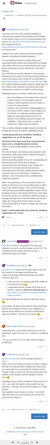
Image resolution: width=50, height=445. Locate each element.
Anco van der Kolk (14, 326)
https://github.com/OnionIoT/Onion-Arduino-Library (23, 47)
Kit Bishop (11, 29)
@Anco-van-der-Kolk (10, 359)
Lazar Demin (12, 241)
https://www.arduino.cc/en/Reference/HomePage (22, 81)
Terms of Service (23, 432)
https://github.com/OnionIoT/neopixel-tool (26, 42)
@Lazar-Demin (8, 270)
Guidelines (10, 432)
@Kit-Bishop (7, 245)
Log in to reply (39, 232)
